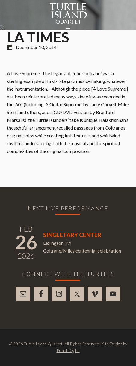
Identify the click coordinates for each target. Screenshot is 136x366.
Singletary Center (72, 234)
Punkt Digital (68, 350)
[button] (68, 30)
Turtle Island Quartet (68, 13)
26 (26, 241)
